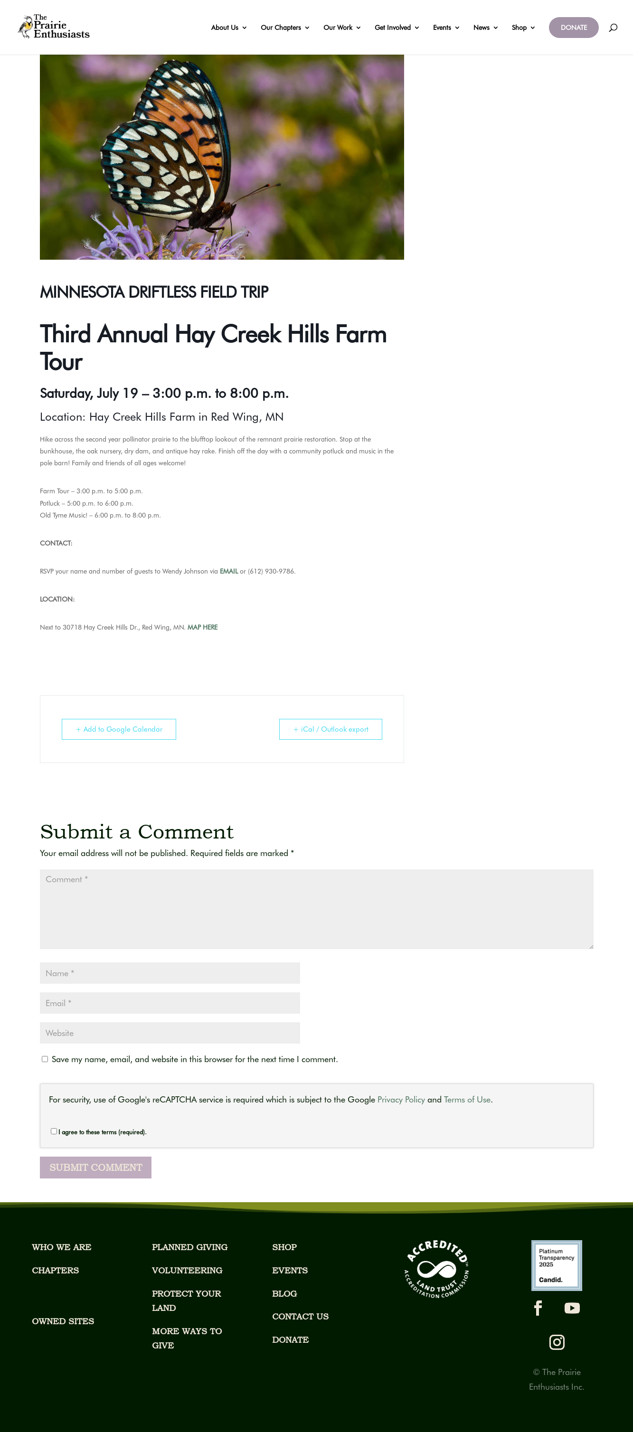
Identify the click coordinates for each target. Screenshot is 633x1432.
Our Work (337, 27)
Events (442, 27)
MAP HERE (202, 627)
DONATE (574, 27)
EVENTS (290, 1270)
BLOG (284, 1294)
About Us (224, 27)
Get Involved (393, 27)
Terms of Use (467, 1099)
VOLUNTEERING (187, 1270)
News (481, 27)
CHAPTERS (55, 1270)
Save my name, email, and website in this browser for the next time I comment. (195, 1059)
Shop (519, 27)
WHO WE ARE (61, 1247)
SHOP (284, 1247)
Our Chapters (281, 27)
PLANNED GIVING (189, 1247)
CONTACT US (300, 1316)
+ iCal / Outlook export (330, 729)
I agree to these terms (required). (99, 1132)
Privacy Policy (401, 1099)
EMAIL (229, 571)
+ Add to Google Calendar (119, 729)
